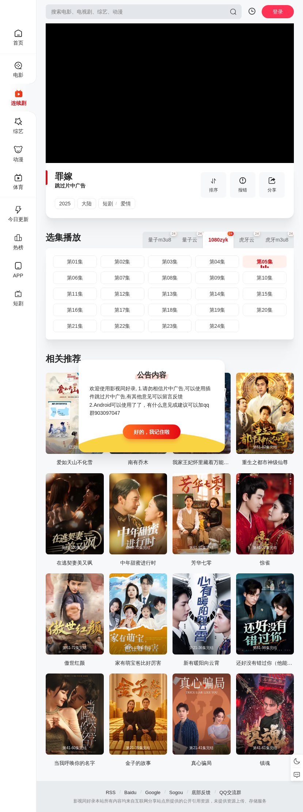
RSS (110, 792)
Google (152, 792)
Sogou (176, 792)
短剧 (108, 203)
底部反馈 (201, 792)
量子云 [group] (192, 237)
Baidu (130, 792)
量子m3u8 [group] (162, 237)
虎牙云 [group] (249, 237)
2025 (65, 203)
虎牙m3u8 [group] (279, 237)
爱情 (126, 203)
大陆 (87, 203)
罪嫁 (63, 176)
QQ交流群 (230, 792)
